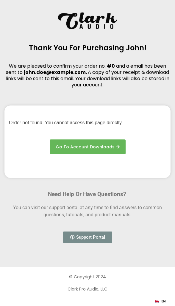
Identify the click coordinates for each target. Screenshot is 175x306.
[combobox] (160, 301)
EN (160, 301)
